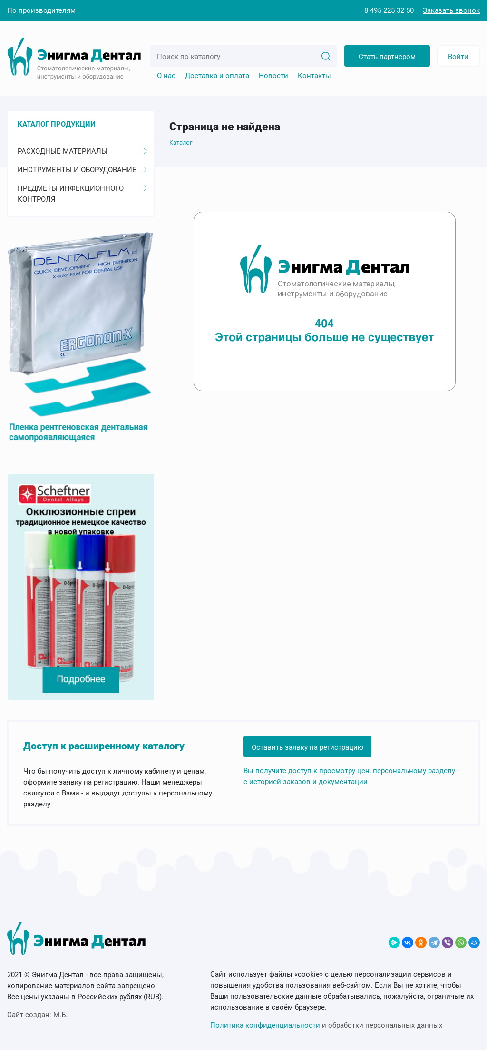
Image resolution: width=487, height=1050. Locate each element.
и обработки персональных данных (326, 1025)
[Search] (325, 55)
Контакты (314, 75)
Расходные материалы (82, 151)
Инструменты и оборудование (82, 170)
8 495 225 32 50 (389, 10)
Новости (273, 75)
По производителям (41, 10)
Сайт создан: (37, 1015)
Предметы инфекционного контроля (82, 194)
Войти (458, 56)
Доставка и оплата (217, 75)
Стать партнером (387, 56)
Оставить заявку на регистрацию (307, 747)
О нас (166, 75)
